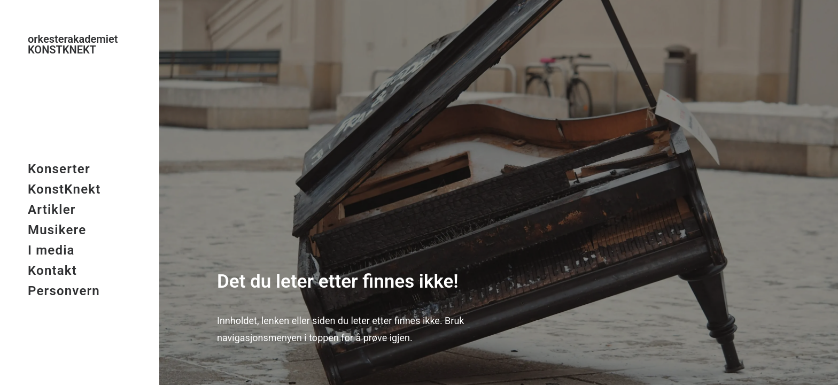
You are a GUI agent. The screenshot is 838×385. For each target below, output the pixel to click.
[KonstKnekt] (79, 44)
